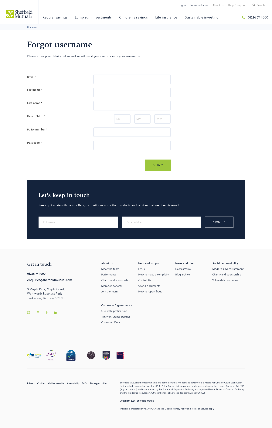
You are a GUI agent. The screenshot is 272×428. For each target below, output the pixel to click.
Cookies (41, 383)
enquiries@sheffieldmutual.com (49, 280)
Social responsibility (225, 263)
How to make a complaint (153, 274)
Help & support (237, 5)
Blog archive (182, 274)
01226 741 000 (258, 17)
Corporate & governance (116, 305)
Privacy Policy (179, 408)
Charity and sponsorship (115, 280)
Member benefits (111, 286)
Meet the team (110, 269)
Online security (56, 383)
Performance (109, 274)
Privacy (31, 383)
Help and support (149, 263)
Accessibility (73, 383)
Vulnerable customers (225, 280)
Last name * (34, 103)
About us (218, 5)
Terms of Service (199, 408)
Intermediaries (199, 5)
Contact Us (144, 280)
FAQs (141, 269)
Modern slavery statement (228, 269)
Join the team (109, 291)
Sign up (219, 222)
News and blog (185, 263)
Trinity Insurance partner (115, 316)
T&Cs (84, 383)
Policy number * (37, 129)
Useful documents (149, 286)
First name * (34, 90)
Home (30, 27)
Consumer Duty (110, 322)
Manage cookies (98, 383)
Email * (31, 77)
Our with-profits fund (114, 311)
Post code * (34, 143)
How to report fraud (150, 291)
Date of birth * (36, 116)
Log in (182, 5)
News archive (183, 269)
